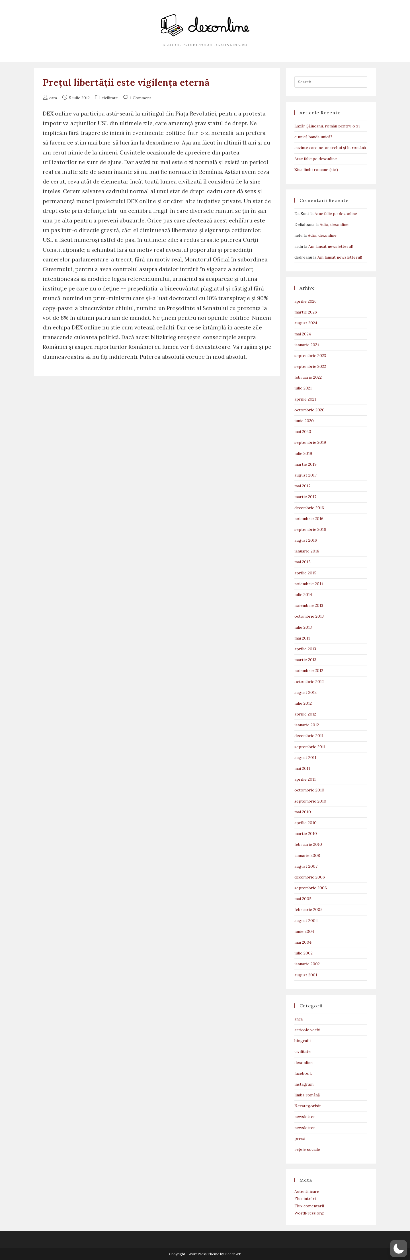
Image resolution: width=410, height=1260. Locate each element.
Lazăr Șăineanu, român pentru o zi (327, 126)
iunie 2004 (304, 931)
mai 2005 (302, 898)
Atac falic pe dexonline (315, 158)
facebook (303, 1073)
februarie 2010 (308, 844)
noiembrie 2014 (308, 583)
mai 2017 (302, 485)
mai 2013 (302, 638)
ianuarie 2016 (306, 551)
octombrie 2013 (309, 616)
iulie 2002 (303, 953)
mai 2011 (302, 768)
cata (53, 97)
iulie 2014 (303, 594)
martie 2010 (305, 833)
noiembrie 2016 (308, 518)
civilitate (110, 97)
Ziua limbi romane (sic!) (316, 169)
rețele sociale (307, 1149)
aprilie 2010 (305, 822)
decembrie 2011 (308, 735)
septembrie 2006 (310, 887)
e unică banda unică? (313, 136)
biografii (302, 1040)
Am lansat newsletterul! (330, 246)
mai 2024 (302, 334)
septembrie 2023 (310, 355)
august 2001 (305, 975)
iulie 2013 (303, 627)
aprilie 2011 (305, 779)
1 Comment (140, 97)
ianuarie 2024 (306, 344)
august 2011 (305, 757)
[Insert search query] (330, 82)
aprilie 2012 (305, 714)
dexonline (303, 1062)
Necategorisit (307, 1105)
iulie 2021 (303, 388)
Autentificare (306, 1191)
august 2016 (305, 540)
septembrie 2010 (310, 801)
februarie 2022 (308, 377)
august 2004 (306, 920)
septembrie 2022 (310, 366)
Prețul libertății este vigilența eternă (126, 82)
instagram (303, 1084)
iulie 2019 (303, 453)
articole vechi (307, 1029)
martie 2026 (305, 312)
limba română (307, 1095)
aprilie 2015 (305, 573)
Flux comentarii (309, 1206)
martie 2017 (305, 496)
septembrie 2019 (310, 442)
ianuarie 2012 (306, 724)
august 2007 (305, 866)
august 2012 (305, 692)
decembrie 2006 (309, 877)
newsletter (304, 1116)
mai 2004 (302, 942)
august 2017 (305, 475)
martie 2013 (305, 659)
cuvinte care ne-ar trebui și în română (330, 147)
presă (299, 1138)
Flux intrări (305, 1198)
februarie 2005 (308, 909)
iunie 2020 (304, 420)
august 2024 (305, 322)
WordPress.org (309, 1213)
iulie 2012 (303, 703)
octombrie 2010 (309, 790)
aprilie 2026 (305, 301)
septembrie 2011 (309, 746)
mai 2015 (302, 561)
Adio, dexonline (334, 224)
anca (298, 1019)
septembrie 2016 (310, 529)
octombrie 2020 (309, 410)
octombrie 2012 (309, 681)
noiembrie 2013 (308, 605)
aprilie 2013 (305, 648)
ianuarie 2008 (307, 855)
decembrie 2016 (309, 507)
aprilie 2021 (305, 399)
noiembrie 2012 (308, 670)
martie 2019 (305, 464)
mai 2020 (302, 431)
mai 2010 (302, 811)
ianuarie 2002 (307, 963)
